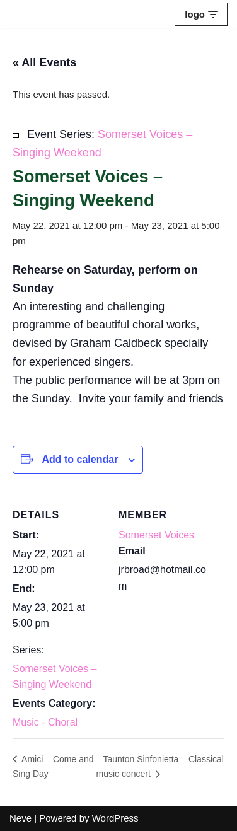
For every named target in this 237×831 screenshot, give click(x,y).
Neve (20, 818)
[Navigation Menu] (201, 14)
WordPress (115, 818)
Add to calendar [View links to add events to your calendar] (80, 459)
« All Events (44, 62)
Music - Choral (45, 722)
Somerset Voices (156, 535)
